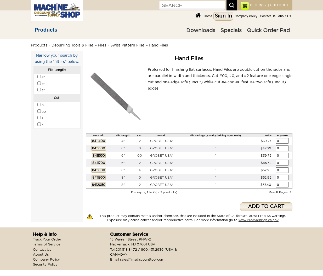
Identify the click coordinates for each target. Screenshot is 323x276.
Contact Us (267, 16)
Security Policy (45, 264)
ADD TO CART (266, 206)
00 (139, 155)
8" (123, 177)
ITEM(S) (258, 5)
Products (46, 30)
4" (123, 141)
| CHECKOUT (277, 5)
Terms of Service (46, 244)
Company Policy (246, 16)
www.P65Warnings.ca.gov (259, 220)
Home (208, 16)
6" (123, 148)
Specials (231, 30)
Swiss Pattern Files (127, 45)
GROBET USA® (161, 141)
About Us (284, 16)
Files (102, 45)
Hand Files (158, 45)
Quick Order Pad (268, 30)
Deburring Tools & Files (73, 45)
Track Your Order (47, 239)
